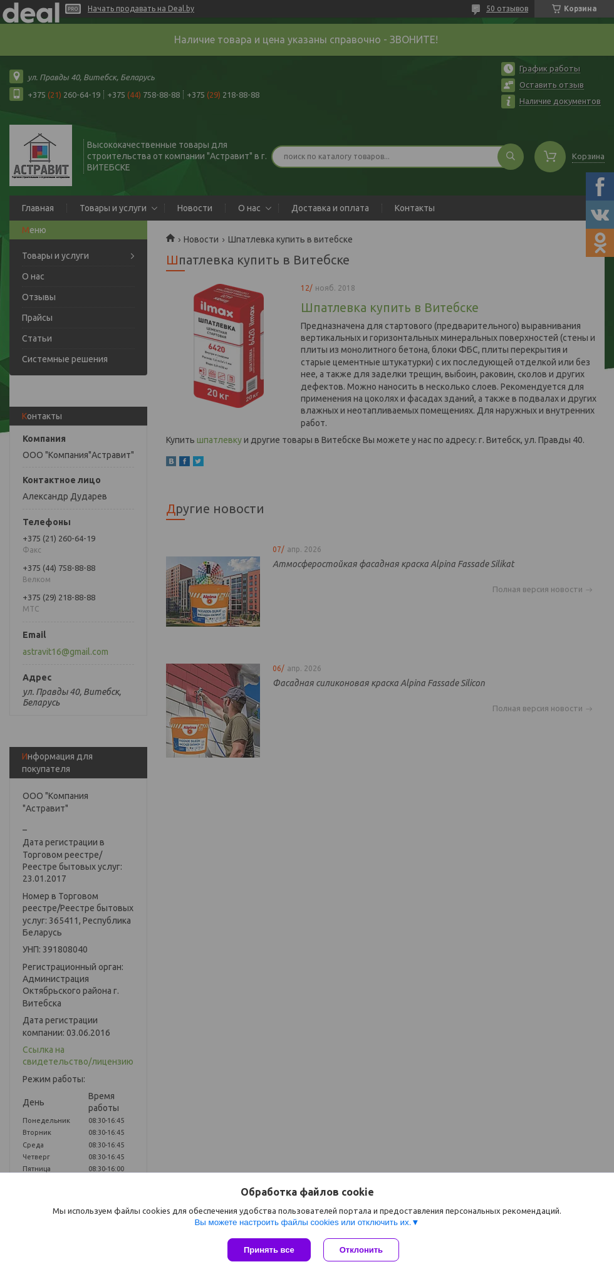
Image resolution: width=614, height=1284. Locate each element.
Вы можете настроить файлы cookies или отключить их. (302, 1222)
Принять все (269, 1250)
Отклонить (361, 1250)
